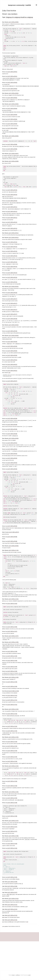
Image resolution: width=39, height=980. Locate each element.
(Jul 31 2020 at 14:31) (12, 693)
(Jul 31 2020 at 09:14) (12, 261)
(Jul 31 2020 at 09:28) (12, 417)
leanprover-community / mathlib (19, 5)
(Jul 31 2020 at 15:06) (12, 879)
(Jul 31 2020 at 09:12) (12, 221)
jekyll (29, 975)
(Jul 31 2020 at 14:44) (12, 846)
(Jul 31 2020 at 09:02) (12, 82)
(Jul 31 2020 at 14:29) (12, 649)
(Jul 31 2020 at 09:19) (13, 323)
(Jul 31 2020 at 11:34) (13, 548)
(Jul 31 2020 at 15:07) (12, 890)
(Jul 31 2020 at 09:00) (13, 22)
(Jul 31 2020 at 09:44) (12, 467)
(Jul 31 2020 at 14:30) (12, 658)
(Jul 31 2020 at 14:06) (12, 625)
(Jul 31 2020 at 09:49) (13, 544)
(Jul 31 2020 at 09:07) (13, 153)
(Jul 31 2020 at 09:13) (12, 246)
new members (12, 14)
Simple (13, 975)
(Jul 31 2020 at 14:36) (12, 800)
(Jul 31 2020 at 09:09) (13, 161)
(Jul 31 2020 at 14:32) (13, 707)
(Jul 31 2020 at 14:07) (12, 629)
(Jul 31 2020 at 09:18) (12, 317)
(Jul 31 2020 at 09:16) (13, 285)
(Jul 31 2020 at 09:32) (12, 452)
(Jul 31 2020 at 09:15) (12, 276)
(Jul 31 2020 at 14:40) (12, 841)
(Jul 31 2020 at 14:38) (13, 834)
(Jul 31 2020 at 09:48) (12, 535)
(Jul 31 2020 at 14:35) (12, 779)
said (9, 371)
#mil (27, 919)
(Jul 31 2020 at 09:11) (12, 206)
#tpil (3, 915)
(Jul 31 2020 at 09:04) (12, 108)
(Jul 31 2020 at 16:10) (13, 896)
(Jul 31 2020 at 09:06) (12, 144)
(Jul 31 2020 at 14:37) (13, 818)
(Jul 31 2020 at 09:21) (12, 358)
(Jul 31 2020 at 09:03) (13, 103)
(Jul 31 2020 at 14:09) (13, 640)
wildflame (18, 975)
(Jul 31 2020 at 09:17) (12, 297)
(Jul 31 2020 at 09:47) (14, 530)
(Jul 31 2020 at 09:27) (12, 379)
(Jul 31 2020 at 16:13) (12, 907)
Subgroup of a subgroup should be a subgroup (19, 17)
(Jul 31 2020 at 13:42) (13, 597)
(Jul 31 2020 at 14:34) (12, 755)
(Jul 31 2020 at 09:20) (13, 334)
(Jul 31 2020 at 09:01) (12, 71)
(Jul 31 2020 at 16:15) (12, 917)
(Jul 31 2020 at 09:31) (12, 441)
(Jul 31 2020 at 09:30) (13, 437)
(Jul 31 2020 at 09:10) (12, 189)
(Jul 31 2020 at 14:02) (12, 602)
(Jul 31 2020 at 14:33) (12, 729)
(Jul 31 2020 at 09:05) (12, 128)
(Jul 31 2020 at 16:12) (12, 902)
